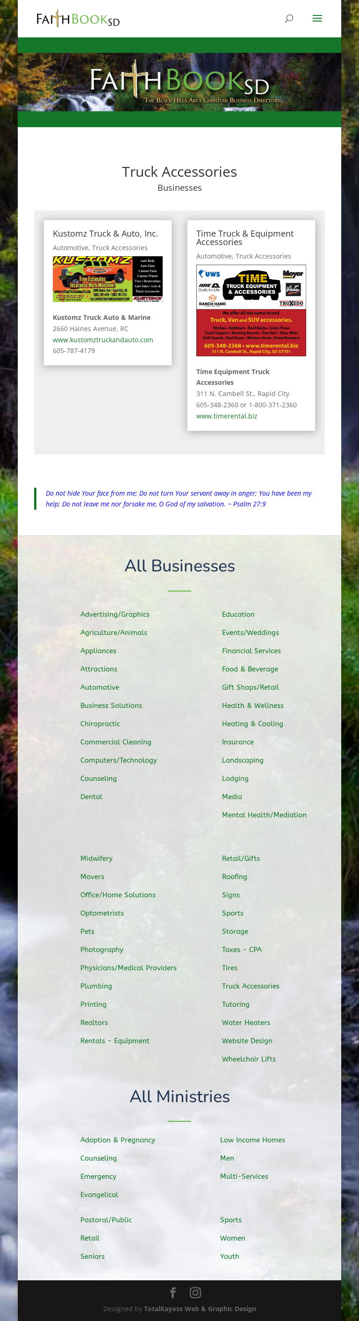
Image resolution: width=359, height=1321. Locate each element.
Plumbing (104, 985)
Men (236, 1158)
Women (241, 1238)
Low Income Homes (259, 1140)
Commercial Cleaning (122, 741)
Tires (239, 967)
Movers (101, 878)
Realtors (102, 1020)
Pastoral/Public (113, 1220)
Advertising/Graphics (121, 617)
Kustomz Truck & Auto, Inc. (105, 233)
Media (241, 794)
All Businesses (179, 566)
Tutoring (244, 1002)
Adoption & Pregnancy (124, 1140)
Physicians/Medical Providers (134, 967)
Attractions (106, 670)
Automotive (70, 247)
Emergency (106, 1176)
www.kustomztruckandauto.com (103, 339)
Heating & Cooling (259, 724)
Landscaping (250, 759)
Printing (102, 1002)
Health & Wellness (260, 705)
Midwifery (104, 861)
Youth (238, 1256)
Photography (109, 950)
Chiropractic (108, 723)
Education (246, 617)
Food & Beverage (257, 670)
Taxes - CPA (250, 950)
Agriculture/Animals (120, 635)
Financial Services (258, 652)
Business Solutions (118, 705)
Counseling (106, 776)
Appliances (106, 652)
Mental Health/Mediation (270, 813)
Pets (96, 932)
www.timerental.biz (227, 415)
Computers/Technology (125, 759)
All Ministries (179, 1097)
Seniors (101, 1256)
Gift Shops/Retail (257, 688)
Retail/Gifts (249, 861)
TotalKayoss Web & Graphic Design (200, 1308)
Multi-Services (251, 1176)
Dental (100, 794)
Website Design (255, 1038)
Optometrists (109, 914)
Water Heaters (253, 1020)
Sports (241, 914)
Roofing (243, 879)
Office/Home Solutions (124, 896)
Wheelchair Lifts (256, 1056)
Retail (99, 1238)
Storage (243, 932)
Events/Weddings (257, 635)
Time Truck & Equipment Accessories (245, 237)
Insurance (246, 741)
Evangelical (107, 1194)
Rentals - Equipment (121, 1038)
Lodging (244, 776)
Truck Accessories (120, 247)
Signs (240, 897)
